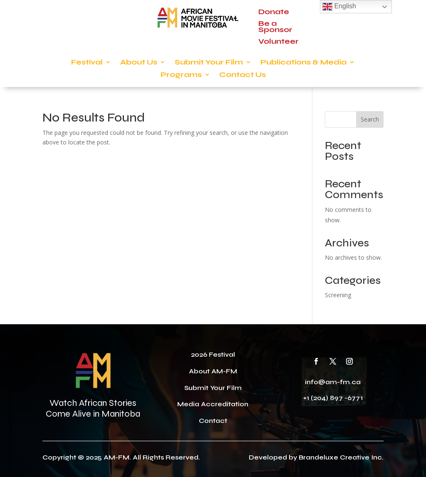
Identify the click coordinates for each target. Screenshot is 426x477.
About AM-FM (213, 371)
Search (370, 119)
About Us (138, 63)
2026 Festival (213, 354)
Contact (213, 421)
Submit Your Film (209, 63)
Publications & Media (303, 63)
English (339, 7)
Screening (338, 295)
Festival (87, 63)
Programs (181, 75)
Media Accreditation (212, 404)
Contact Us (242, 75)
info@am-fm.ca (333, 382)
